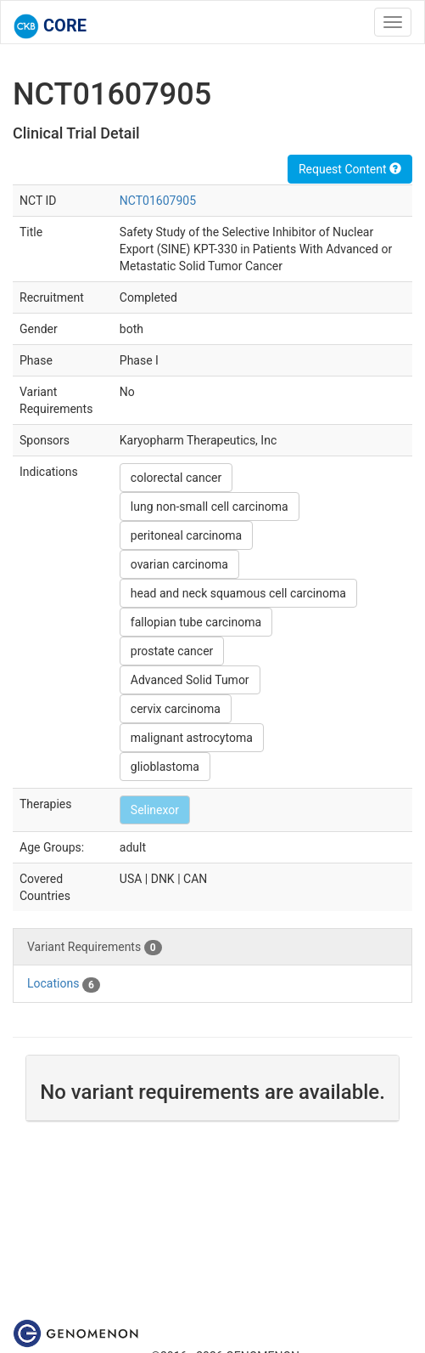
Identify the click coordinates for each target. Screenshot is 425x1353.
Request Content (350, 169)
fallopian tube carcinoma (196, 622)
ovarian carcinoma (179, 564)
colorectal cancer (176, 477)
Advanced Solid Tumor (190, 680)
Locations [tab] (63, 984)
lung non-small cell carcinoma (209, 506)
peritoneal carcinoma (186, 535)
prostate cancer (172, 651)
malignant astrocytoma (192, 737)
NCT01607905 (158, 200)
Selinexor (155, 810)
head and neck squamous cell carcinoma (238, 593)
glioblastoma (165, 766)
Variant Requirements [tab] (94, 947)
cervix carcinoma (176, 709)
